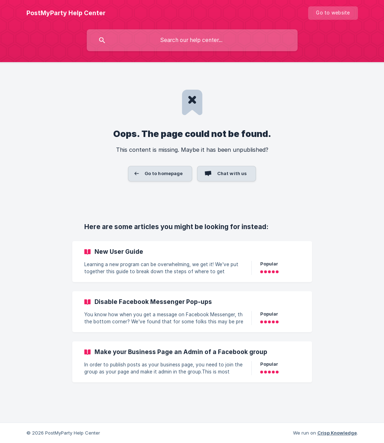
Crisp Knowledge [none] (337, 433)
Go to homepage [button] (164, 173)
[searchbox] (192, 40)
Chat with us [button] (232, 173)
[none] (65, 13)
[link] (192, 261)
